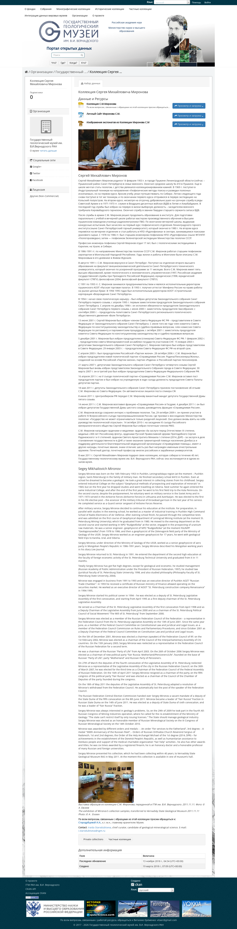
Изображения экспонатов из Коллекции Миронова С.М (118, 122)
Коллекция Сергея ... (106, 72)
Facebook (36, 180)
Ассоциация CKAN (36, 893)
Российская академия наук (127, 22)
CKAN (136, 884)
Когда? (73, 62)
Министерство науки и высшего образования (126, 29)
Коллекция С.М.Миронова (101, 103)
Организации (80, 15)
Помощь (196, 2)
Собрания (46, 9)
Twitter (35, 173)
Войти (207, 2)
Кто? (83, 62)
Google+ (35, 166)
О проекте (98, 15)
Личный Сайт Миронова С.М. (103, 113)
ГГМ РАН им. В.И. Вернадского (42, 884)
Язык (149, 2)
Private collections (93, 839)
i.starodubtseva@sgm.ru (91, 830)
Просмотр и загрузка (189, 105)
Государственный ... (71, 72)
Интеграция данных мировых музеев (46, 15)
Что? (53, 62)
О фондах (30, 9)
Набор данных (90, 83)
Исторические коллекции (109, 9)
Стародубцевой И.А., (90, 822)
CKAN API (31, 889)
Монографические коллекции (73, 9)
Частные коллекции (140, 9)
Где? (63, 62)
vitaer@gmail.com (167, 920)
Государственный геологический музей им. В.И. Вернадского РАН (126, 924)
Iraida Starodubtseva (99, 827)
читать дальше (48, 150)
